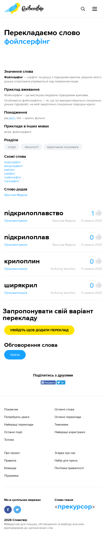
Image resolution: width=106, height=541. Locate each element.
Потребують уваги (16, 417)
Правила (10, 460)
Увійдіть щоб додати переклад (39, 330)
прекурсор (75, 506)
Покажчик (11, 409)
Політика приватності (69, 468)
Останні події (13, 432)
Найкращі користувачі (70, 432)
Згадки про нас (65, 452)
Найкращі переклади (18, 424)
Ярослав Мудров (15, 194)
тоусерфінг (11, 181)
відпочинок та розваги (63, 147)
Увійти (15, 355)
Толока (9, 439)
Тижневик (61, 424)
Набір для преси (66, 460)
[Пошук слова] (82, 9)
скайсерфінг (12, 177)
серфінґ (9, 173)
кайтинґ (9, 169)
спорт (12, 147)
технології (31, 147)
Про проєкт (12, 452)
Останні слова (64, 409)
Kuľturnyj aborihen (63, 268)
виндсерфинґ (13, 166)
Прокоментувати (15, 220)
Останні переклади (68, 417)
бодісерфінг (12, 162)
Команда (10, 468)
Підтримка (11, 475)
